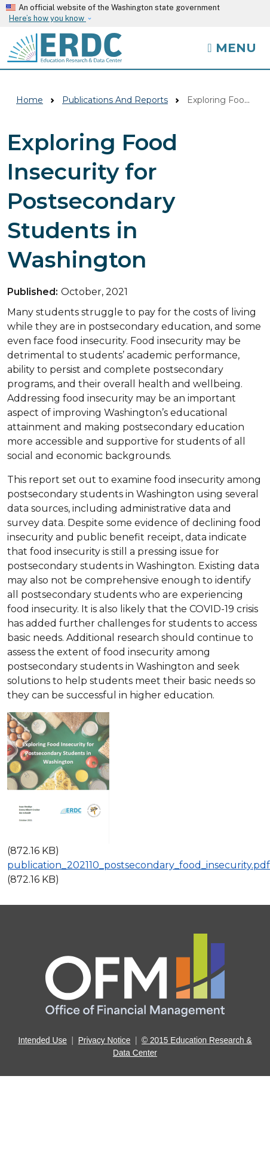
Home (29, 100)
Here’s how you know (47, 18)
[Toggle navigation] (231, 48)
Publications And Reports (115, 100)
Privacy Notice (104, 1040)
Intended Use (42, 1040)
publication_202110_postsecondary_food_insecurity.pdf (138, 865)
